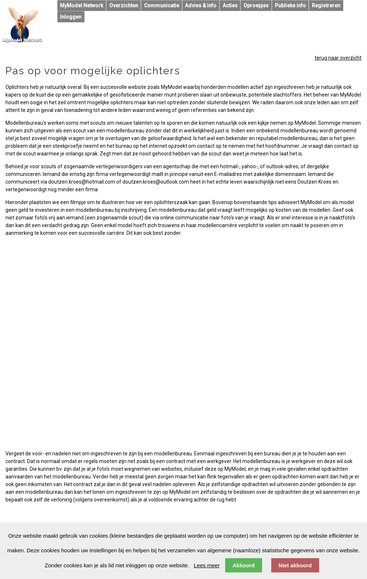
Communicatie (161, 5)
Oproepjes (256, 5)
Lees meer (207, 565)
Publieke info (290, 5)
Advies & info (200, 5)
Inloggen (71, 17)
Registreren (326, 5)
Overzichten (123, 5)
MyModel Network (81, 5)
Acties (230, 5)
